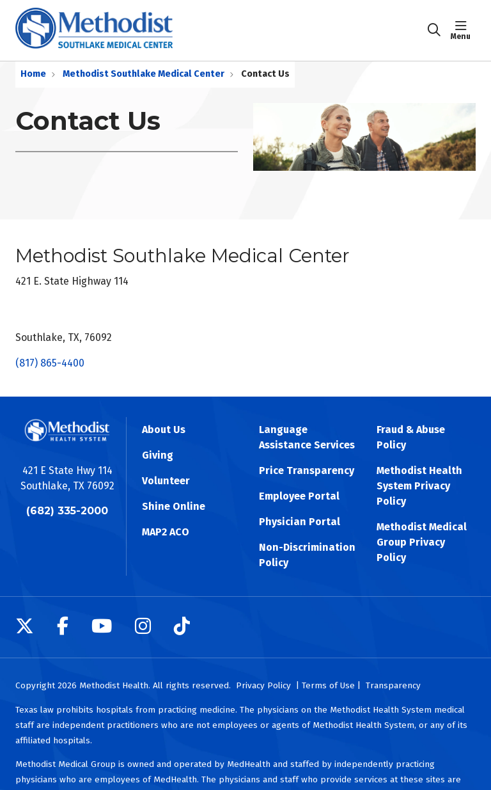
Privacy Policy (263, 685)
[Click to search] (434, 30)
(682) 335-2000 (67, 511)
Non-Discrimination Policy (307, 555)
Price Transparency (306, 470)
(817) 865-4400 (49, 363)
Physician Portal (299, 522)
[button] (463, 30)
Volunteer (166, 481)
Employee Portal (299, 496)
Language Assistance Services (307, 437)
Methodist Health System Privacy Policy (419, 485)
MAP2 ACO (165, 532)
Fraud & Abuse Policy (411, 437)
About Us (163, 429)
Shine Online (173, 506)
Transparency (393, 685)
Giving (157, 455)
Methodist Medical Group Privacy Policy (422, 542)
